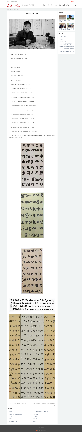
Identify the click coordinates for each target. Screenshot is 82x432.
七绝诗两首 (35, 416)
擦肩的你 (34, 421)
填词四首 (10, 418)
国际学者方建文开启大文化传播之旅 (66, 44)
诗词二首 (10, 416)
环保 (67, 5)
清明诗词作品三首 (36, 418)
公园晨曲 (10, 411)
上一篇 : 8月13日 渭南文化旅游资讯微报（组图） (17, 403)
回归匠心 (61, 39)
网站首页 (73, 1)
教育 (63, 5)
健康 (59, 5)
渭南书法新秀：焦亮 (63, 41)
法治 (55, 5)
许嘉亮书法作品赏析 (63, 36)
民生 (52, 5)
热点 (48, 5)
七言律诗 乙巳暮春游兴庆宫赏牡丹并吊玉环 (40, 411)
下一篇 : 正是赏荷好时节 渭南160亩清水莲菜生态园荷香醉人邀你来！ (44, 404)
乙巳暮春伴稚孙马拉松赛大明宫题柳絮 (15, 414)
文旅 (71, 5)
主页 (15, 9)
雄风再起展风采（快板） (13, 421)
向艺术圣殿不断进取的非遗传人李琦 (66, 43)
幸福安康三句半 (35, 414)
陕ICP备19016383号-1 (41, 427)
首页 (44, 5)
